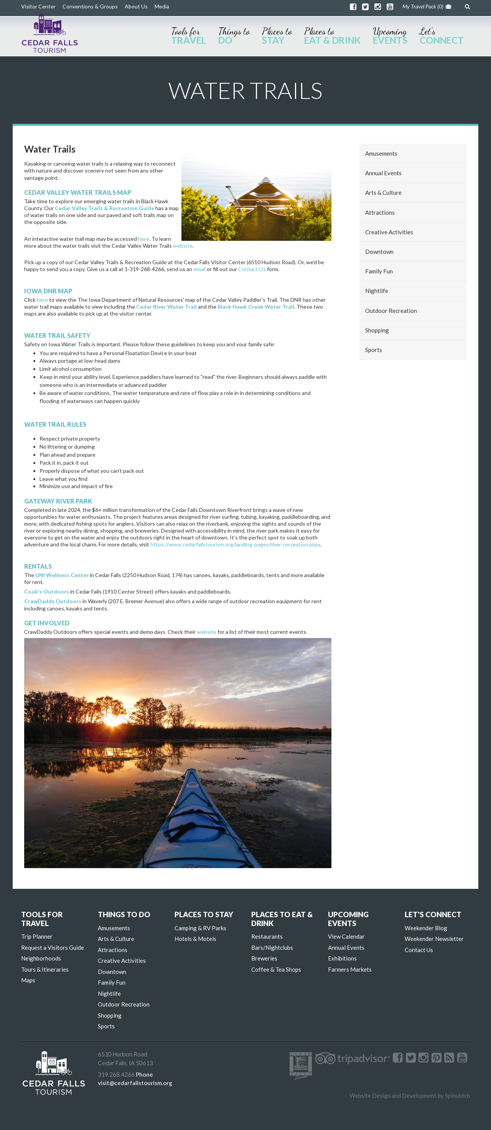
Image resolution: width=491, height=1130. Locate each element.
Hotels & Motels (195, 938)
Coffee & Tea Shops (276, 969)
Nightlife (376, 290)
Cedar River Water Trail (166, 306)
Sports (373, 349)
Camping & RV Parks (200, 927)
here (143, 238)
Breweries (264, 958)
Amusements (381, 153)
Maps (28, 980)
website (183, 245)
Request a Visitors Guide (52, 947)
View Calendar (346, 936)
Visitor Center (38, 6)
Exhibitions (342, 958)
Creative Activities (389, 232)
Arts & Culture (383, 192)
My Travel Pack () (426, 6)
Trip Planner (37, 936)
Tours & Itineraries (45, 969)
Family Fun (379, 271)
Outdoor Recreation (391, 310)
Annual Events (383, 172)
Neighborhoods (41, 958)
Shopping (377, 330)
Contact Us (252, 269)
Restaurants (267, 936)
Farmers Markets (350, 969)
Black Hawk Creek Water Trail (255, 306)
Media (162, 6)
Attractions (380, 212)
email (199, 269)
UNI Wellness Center (62, 575)
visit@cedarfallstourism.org (135, 1082)
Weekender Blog (426, 927)
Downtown (379, 251)
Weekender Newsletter (434, 938)
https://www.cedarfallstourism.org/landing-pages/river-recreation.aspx (235, 544)
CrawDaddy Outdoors (52, 601)
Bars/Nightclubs (272, 947)
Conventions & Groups (90, 6)
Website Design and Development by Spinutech (409, 1095)
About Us (136, 6)
